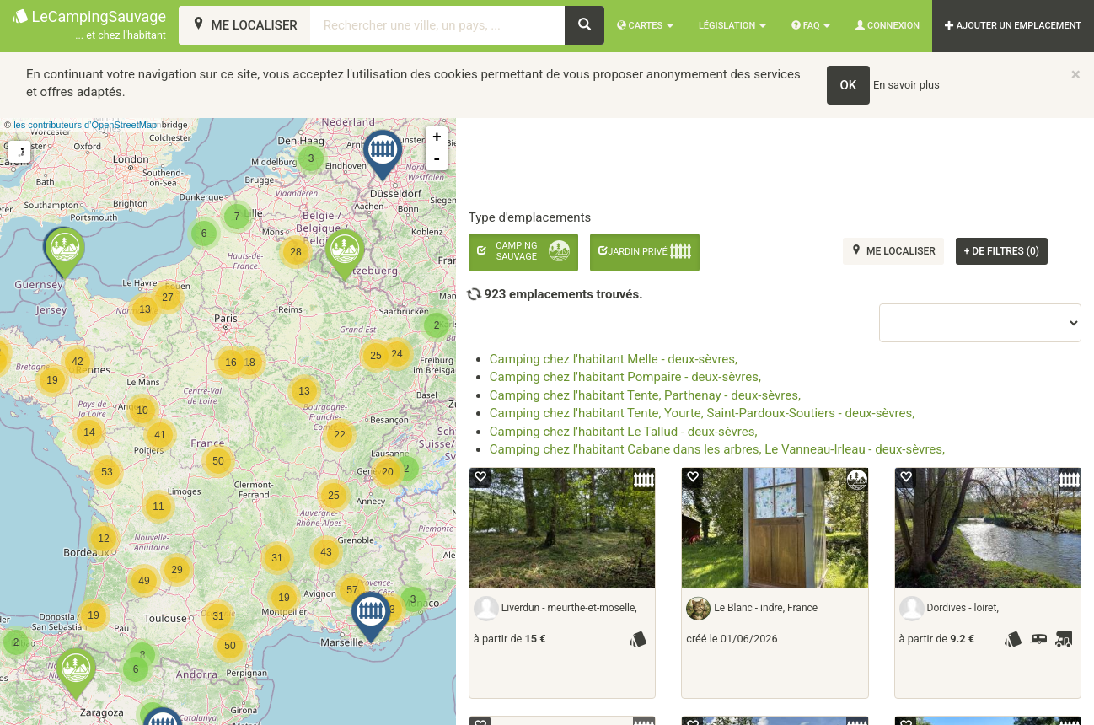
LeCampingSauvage (89, 26)
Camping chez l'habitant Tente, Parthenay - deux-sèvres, (645, 395)
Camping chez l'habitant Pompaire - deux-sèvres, (625, 376)
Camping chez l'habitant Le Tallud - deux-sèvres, (624, 431)
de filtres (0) (1001, 251)
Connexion (887, 25)
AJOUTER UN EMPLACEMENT (1013, 25)
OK (848, 85)
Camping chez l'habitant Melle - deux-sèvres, (613, 359)
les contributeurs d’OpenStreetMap (85, 125)
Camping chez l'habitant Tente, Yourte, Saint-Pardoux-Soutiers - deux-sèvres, (702, 413)
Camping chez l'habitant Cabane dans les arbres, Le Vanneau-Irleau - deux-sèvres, (717, 449)
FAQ (810, 25)
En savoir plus (906, 84)
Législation (732, 25)
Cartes (645, 25)
